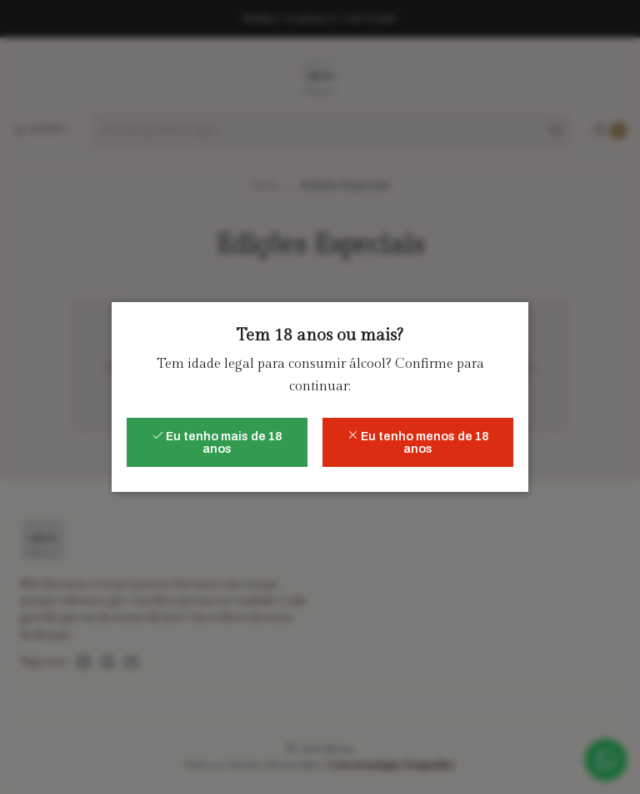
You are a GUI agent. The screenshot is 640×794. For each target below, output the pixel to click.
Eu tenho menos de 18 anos (417, 441)
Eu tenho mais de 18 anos (217, 441)
